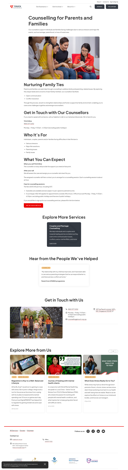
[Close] (45, 464)
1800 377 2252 (29, 124)
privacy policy (15, 465)
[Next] (116, 351)
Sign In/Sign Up (114, 2)
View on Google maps (19, 447)
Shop (99, 2)
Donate (99, 6)
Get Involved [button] (57, 7)
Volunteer (112, 6)
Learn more (52, 243)
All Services (14, 431)
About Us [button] (71, 7)
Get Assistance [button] (42, 7)
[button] (64, 234)
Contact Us (106, 2)
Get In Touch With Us (34, 205)
